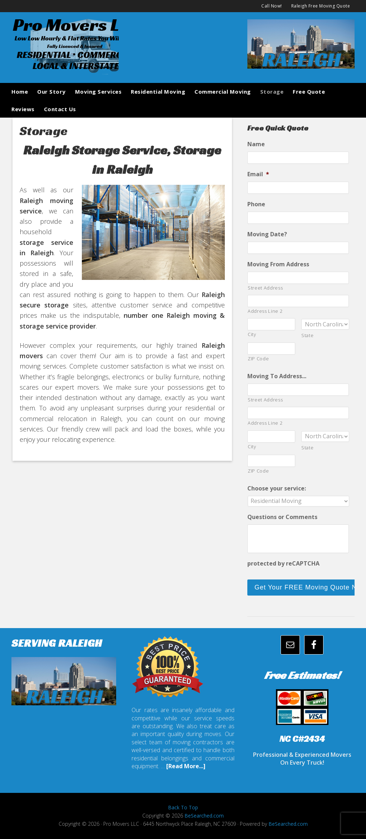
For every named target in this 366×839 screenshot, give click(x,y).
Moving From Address (278, 264)
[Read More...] (186, 766)
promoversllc (65, 45)
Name (256, 144)
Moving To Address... (276, 376)
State (307, 335)
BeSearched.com (204, 815)
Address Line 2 (265, 311)
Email (258, 174)
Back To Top (183, 807)
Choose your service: (276, 488)
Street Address (265, 288)
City (252, 334)
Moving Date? (267, 234)
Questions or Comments (282, 517)
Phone (256, 204)
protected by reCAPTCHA (283, 563)
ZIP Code (258, 358)
